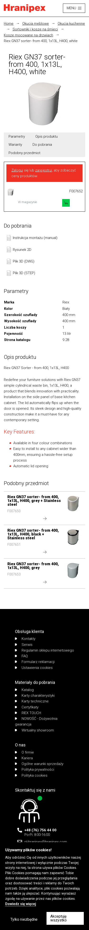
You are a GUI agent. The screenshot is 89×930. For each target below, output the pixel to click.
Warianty (15, 144)
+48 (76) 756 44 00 (40, 830)
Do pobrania (42, 144)
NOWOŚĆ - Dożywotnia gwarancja (36, 721)
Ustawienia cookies (34, 668)
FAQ (21, 656)
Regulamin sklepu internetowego (44, 650)
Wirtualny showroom (34, 730)
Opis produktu (46, 136)
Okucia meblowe (35, 23)
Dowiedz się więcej (20, 904)
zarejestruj (43, 170)
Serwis (24, 645)
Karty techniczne (32, 701)
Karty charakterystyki (35, 695)
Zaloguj (17, 170)
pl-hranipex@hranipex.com (45, 842)
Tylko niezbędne (23, 919)
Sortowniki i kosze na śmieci (35, 29)
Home (9, 23)
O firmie (24, 752)
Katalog (24, 690)
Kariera (24, 758)
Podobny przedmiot (24, 153)
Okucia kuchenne (71, 23)
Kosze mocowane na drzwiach (28, 35)
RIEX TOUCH (28, 713)
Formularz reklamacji (35, 662)
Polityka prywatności (34, 769)
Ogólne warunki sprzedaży (39, 764)
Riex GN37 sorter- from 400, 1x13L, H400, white (41, 41)
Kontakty (25, 639)
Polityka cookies (31, 775)
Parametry (17, 136)
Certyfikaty (26, 707)
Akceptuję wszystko (58, 918)
